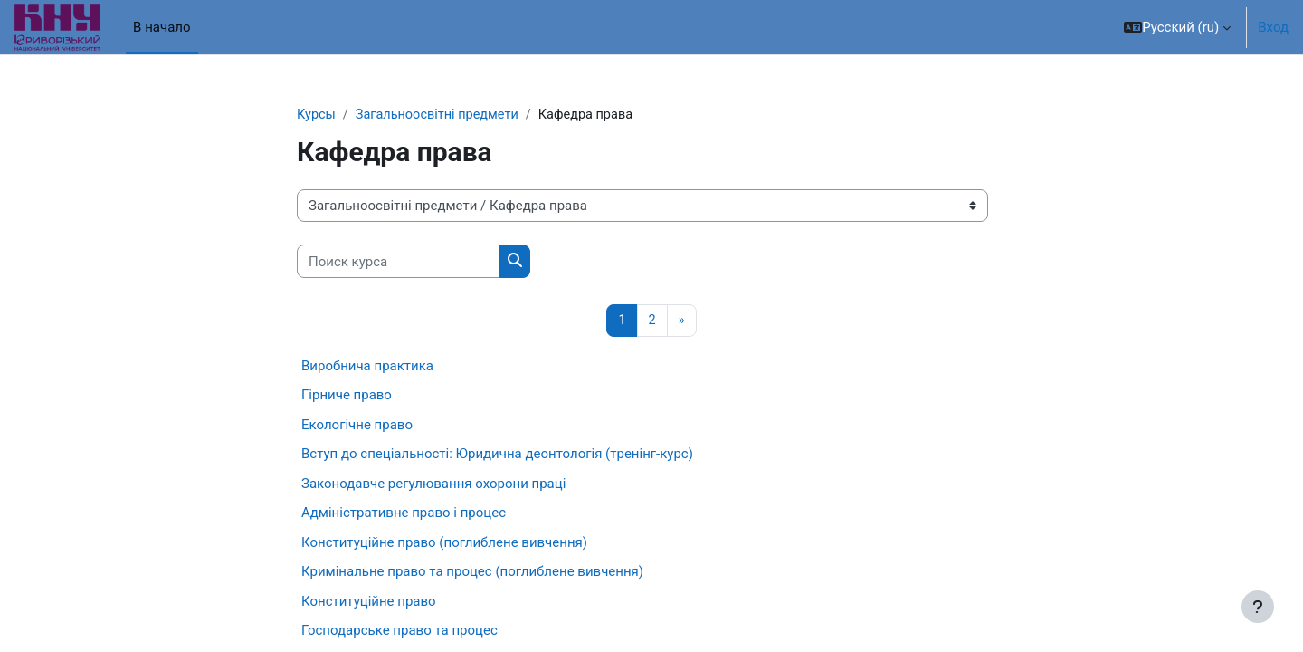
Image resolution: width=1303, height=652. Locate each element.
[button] (1177, 27)
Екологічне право (357, 425)
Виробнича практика (367, 367)
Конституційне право (368, 602)
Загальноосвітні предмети (441, 115)
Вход (1273, 27)
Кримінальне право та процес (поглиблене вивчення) (472, 573)
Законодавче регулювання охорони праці (433, 484)
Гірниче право (346, 396)
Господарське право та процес (399, 632)
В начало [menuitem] (161, 27)
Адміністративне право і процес (403, 514)
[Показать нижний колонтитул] (1257, 606)
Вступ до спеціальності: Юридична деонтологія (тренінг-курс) (497, 455)
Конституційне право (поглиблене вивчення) (444, 543)
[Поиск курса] (398, 262)
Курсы (317, 115)
